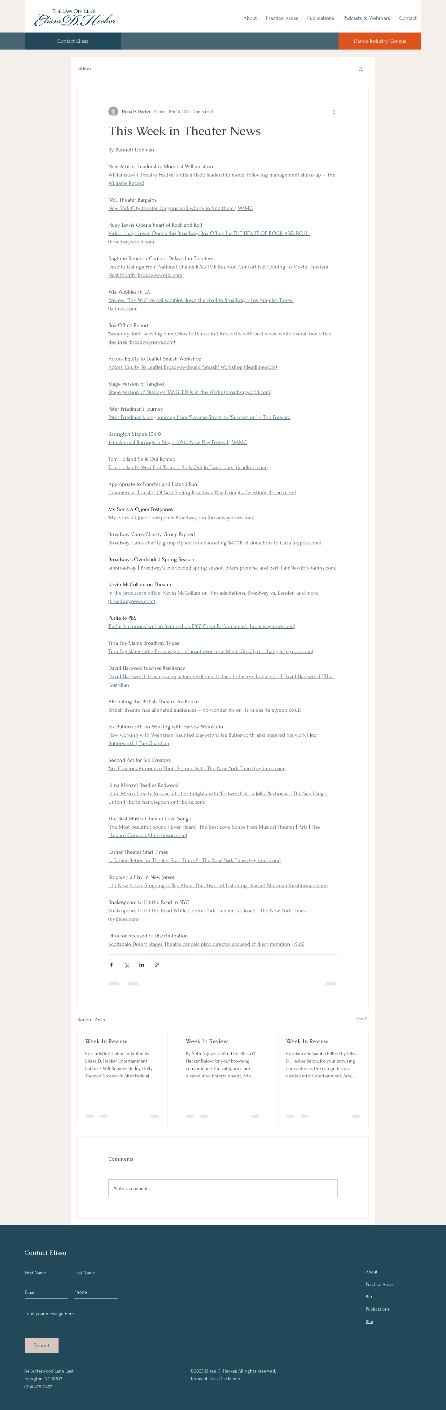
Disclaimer (229, 1379)
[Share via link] (157, 965)
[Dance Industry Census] (380, 41)
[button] (361, 69)
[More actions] (334, 111)
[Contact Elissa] (73, 41)
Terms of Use (203, 1379)
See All (362, 1018)
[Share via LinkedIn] (142, 965)
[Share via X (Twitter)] (126, 965)
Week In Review (106, 1041)
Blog (370, 1321)
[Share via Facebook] (111, 965)
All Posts (84, 69)
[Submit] (42, 1345)
